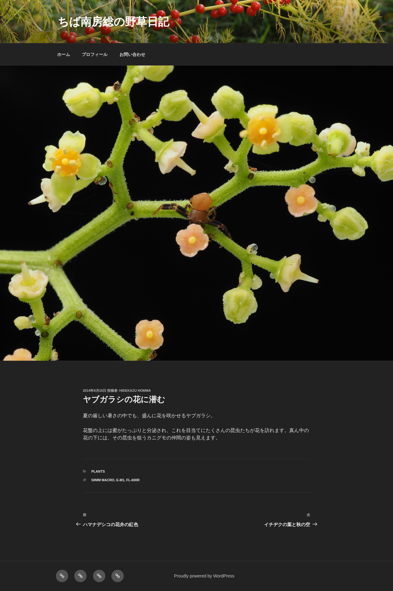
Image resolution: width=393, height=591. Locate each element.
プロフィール (94, 54)
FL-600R (132, 480)
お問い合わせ (132, 54)
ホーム (63, 54)
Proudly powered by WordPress (204, 575)
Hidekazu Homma (135, 390)
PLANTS (98, 471)
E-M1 (120, 480)
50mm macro (103, 480)
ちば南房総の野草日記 (113, 21)
